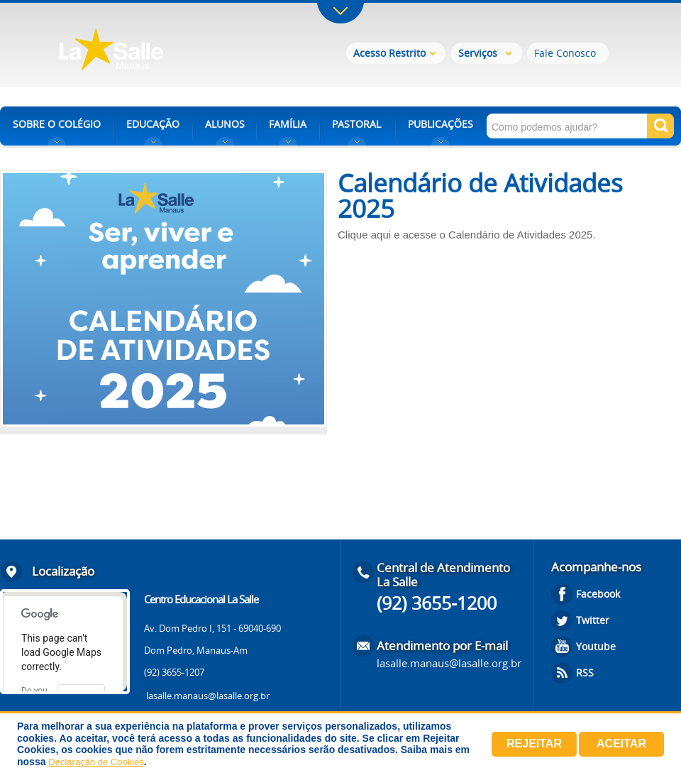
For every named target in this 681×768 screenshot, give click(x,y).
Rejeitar (534, 743)
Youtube (596, 646)
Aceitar (621, 743)
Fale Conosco (565, 53)
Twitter (592, 620)
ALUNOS (225, 124)
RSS (585, 672)
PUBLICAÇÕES (440, 124)
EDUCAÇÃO (152, 124)
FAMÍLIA (287, 124)
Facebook (598, 593)
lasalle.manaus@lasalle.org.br (208, 695)
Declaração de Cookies (95, 762)
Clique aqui (364, 235)
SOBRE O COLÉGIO (57, 124)
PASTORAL (356, 124)
